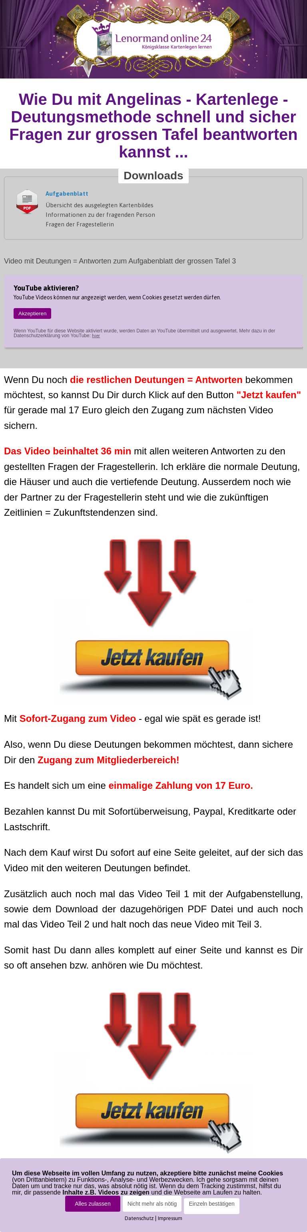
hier (96, 335)
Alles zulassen (93, 1204)
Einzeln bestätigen (211, 1204)
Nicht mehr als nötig (152, 1204)
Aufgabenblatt (67, 193)
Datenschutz (139, 1218)
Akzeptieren (32, 313)
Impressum (170, 1218)
